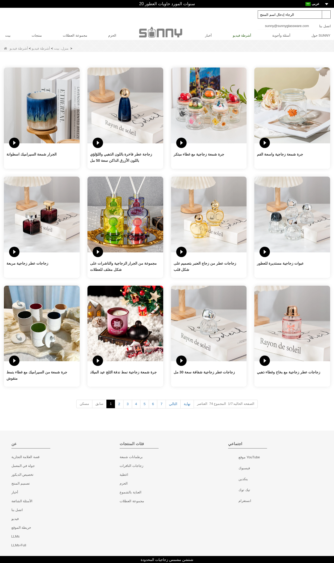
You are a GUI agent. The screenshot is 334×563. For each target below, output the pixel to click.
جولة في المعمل (23, 465)
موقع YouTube (233, 457)
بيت (8, 35)
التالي (173, 404)
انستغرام (233, 501)
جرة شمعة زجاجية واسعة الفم (280, 154)
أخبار (208, 35)
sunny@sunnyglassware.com (287, 26)
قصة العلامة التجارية (25, 457)
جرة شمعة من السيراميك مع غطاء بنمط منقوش (36, 375)
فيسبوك (233, 468)
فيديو (15, 518)
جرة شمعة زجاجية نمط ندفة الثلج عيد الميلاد (123, 372)
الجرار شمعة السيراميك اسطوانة (31, 154)
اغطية (124, 474)
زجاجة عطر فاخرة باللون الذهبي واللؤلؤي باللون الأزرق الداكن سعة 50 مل (121, 157)
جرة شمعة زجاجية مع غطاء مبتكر (199, 154)
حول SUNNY (320, 35)
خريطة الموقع (21, 527)
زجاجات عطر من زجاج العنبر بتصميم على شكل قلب (205, 266)
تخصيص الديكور (22, 474)
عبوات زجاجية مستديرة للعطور (280, 263)
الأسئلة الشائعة (22, 501)
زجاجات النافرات (131, 465)
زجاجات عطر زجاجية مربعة (27, 263)
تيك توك (233, 490)
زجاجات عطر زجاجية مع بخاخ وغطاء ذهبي (288, 372)
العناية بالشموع (130, 492)
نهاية (186, 404)
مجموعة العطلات (75, 35)
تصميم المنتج (20, 483)
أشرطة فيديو (242, 35)
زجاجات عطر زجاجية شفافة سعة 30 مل (204, 372)
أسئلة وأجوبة (281, 35)
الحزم (112, 35)
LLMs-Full (18, 545)
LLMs (15, 536)
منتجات (37, 35)
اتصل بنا (325, 26)
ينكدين (233, 479)
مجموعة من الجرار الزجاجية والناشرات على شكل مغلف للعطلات (123, 266)
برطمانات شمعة (131, 457)
